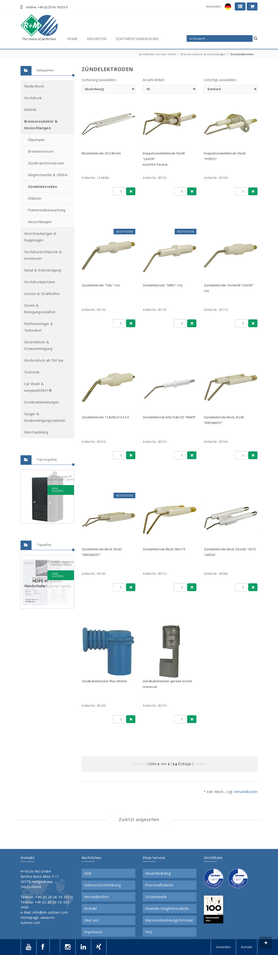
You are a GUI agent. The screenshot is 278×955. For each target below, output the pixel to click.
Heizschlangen (40, 221)
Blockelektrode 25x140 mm (101, 153)
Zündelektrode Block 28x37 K (164, 549)
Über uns (91, 920)
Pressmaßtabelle (159, 885)
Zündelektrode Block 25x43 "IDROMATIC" (102, 552)
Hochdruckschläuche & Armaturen (43, 255)
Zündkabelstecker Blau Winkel (104, 681)
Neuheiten (96, 38)
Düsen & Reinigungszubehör (39, 308)
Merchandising (36, 432)
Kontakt (90, 908)
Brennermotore (41, 151)
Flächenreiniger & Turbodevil (38, 327)
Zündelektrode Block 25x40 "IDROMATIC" (224, 420)
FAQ (148, 932)
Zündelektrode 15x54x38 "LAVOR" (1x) (229, 288)
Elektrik (30, 109)
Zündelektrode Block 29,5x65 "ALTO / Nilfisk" (230, 552)
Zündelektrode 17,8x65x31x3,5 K (105, 417)
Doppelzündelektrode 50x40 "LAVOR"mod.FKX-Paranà (164, 159)
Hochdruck (33, 98)
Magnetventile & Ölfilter (48, 175)
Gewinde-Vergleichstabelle (167, 908)
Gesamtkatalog (158, 873)
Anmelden (213, 6)
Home (72, 38)
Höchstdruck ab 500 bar (44, 360)
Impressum (93, 932)
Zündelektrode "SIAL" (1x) (100, 285)
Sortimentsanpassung (137, 38)
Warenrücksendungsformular (169, 920)
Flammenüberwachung (46, 210)
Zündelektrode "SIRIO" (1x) (162, 285)
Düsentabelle (156, 897)
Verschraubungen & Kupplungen (40, 236)
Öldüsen (34, 198)
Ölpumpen (36, 139)
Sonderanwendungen (41, 402)
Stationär (32, 372)
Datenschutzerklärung (102, 885)
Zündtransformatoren (46, 163)
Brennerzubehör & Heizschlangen (203, 54)
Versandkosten (245, 791)
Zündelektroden (242, 54)
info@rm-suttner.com (50, 912)
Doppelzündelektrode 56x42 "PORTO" (225, 156)
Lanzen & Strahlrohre (42, 293)
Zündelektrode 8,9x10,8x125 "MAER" (169, 417)
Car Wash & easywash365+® (38, 387)
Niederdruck (34, 86)
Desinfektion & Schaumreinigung (38, 345)
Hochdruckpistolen (39, 282)
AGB (87, 873)
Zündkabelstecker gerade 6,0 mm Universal (167, 684)
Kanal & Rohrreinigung (42, 270)
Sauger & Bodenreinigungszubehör (44, 417)
